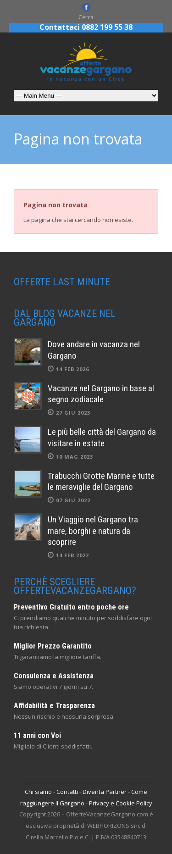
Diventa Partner (105, 791)
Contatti (67, 791)
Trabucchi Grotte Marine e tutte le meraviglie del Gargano (101, 482)
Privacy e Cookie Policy (120, 803)
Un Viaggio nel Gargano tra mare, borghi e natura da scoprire (93, 530)
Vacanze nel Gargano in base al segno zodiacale (101, 394)
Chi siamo (38, 791)
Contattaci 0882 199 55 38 (86, 27)
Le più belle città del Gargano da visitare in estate (102, 438)
